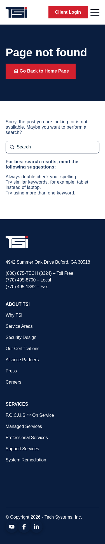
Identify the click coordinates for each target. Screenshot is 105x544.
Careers (13, 382)
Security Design (21, 337)
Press (11, 371)
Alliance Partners (22, 359)
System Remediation (26, 460)
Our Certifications (22, 348)
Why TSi (14, 315)
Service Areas (19, 326)
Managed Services (24, 426)
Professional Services (27, 437)
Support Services (22, 448)
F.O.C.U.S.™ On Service (30, 415)
